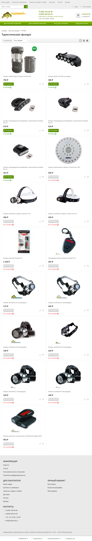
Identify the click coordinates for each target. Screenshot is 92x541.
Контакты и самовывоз (19, 2)
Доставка (52, 2)
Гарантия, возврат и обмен (38, 2)
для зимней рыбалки (37, 23)
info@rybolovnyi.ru (12, 520)
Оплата (60, 2)
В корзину (8, 84)
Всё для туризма (61, 23)
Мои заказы (52, 484)
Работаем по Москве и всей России (50, 16)
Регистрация (85, 7)
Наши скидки (5, 2)
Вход (75, 7)
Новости (6, 465)
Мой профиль (52, 491)
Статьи (5, 468)
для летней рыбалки (12, 23)
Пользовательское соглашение (14, 472)
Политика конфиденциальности (14, 475)
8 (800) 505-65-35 (45, 14)
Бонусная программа (55, 487)
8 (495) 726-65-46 (45, 12)
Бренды (67, 2)
